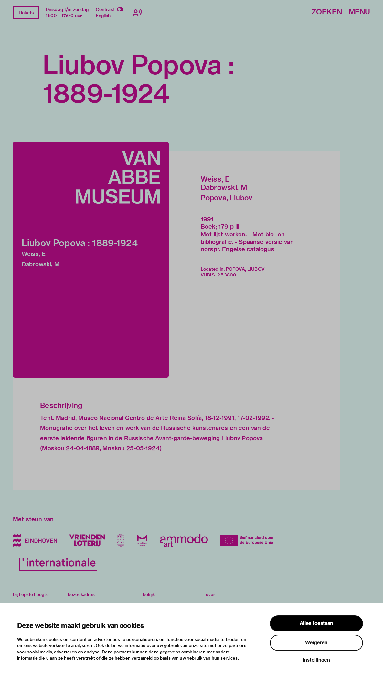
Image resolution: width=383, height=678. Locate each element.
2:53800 (226, 275)
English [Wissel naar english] (103, 15)
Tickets (26, 13)
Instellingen (316, 660)
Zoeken (327, 12)
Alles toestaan (316, 623)
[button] (91, 260)
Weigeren (316, 643)
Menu (359, 12)
